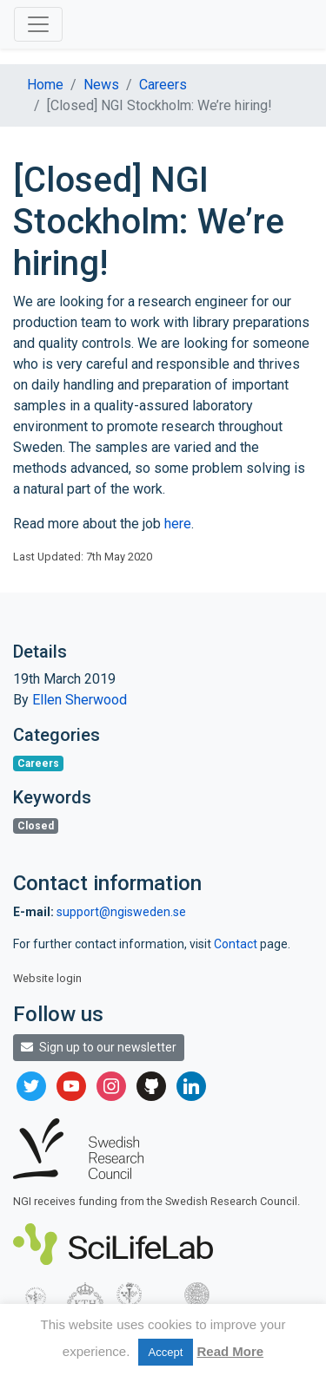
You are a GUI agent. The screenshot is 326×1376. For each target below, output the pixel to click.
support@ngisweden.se (121, 912)
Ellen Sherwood (79, 699)
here (177, 523)
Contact (237, 944)
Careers (163, 84)
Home (45, 84)
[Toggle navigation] (38, 24)
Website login (47, 978)
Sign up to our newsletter (98, 1047)
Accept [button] (166, 1352)
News (101, 84)
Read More (229, 1351)
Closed (35, 826)
